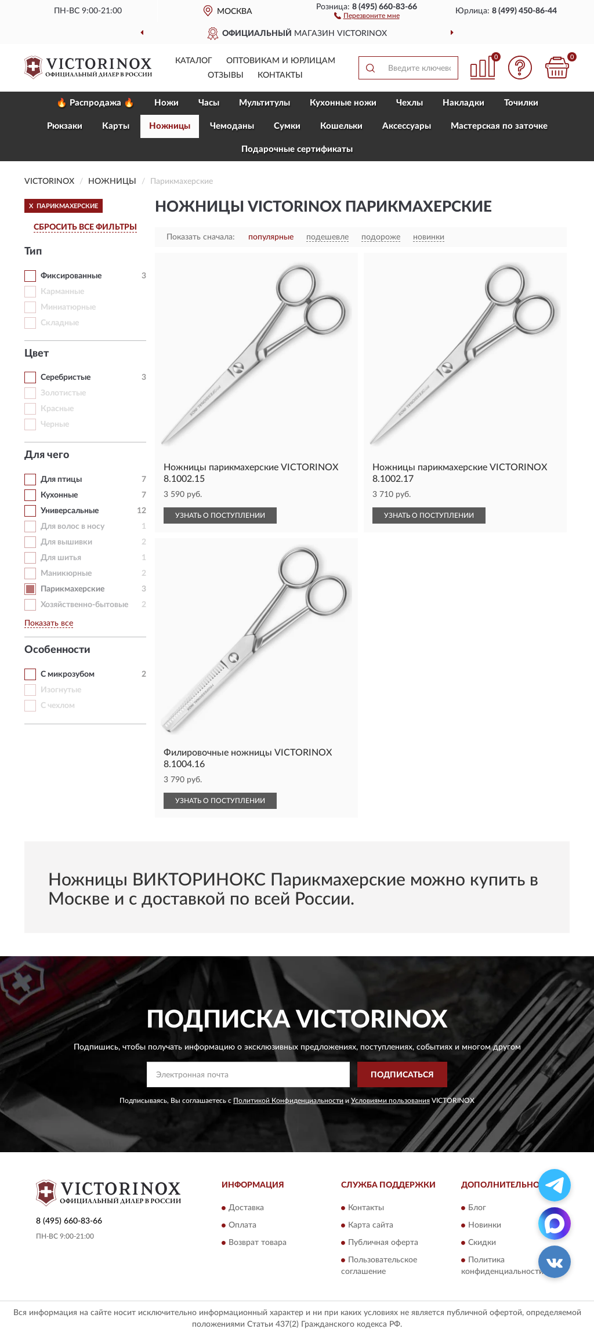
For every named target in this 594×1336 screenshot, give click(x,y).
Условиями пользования (390, 1100)
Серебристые (65, 377)
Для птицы (61, 479)
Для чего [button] (46, 455)
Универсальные (70, 511)
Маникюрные (66, 573)
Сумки (287, 126)
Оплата (242, 1225)
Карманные (62, 292)
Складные (60, 323)
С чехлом (58, 706)
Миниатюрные (68, 307)
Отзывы (226, 75)
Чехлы (409, 103)
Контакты (280, 75)
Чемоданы (232, 126)
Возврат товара (258, 1243)
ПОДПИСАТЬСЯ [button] (402, 1075)
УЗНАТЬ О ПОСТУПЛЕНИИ (220, 515)
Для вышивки (66, 542)
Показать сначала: (200, 237)
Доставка (246, 1208)
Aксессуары (406, 126)
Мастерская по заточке (499, 126)
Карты (115, 126)
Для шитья (61, 558)
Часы (208, 103)
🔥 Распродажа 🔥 (95, 103)
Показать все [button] (48, 623)
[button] (367, 15)
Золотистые (63, 393)
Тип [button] (33, 251)
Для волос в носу (72, 526)
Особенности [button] (57, 650)
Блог (477, 1208)
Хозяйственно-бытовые (84, 605)
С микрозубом (68, 674)
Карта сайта (370, 1225)
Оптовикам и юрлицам (280, 61)
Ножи (166, 103)
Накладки (463, 103)
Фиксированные (71, 276)
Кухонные (59, 495)
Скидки (482, 1243)
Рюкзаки (64, 126)
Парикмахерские (72, 589)
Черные (55, 424)
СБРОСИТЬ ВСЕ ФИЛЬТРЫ (85, 227)
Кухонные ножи (343, 103)
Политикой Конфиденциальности (288, 1100)
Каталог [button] (193, 61)
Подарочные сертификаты (297, 149)
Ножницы (169, 126)
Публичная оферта (383, 1243)
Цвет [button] (36, 353)
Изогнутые (61, 690)
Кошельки (341, 126)
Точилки (521, 103)
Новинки (484, 1225)
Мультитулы (264, 103)
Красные (57, 409)
